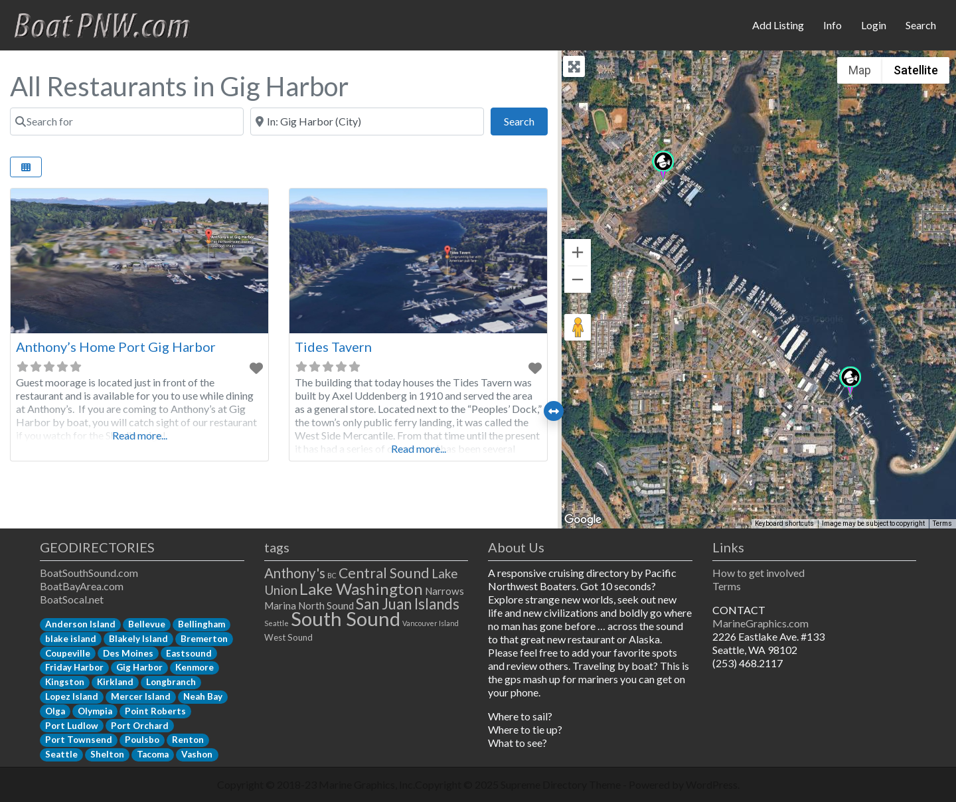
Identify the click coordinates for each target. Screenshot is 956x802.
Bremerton (204, 638)
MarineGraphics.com (760, 623)
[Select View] (26, 167)
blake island (70, 638)
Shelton (107, 754)
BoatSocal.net (72, 599)
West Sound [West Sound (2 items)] (288, 637)
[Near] (367, 121)
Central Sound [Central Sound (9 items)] (384, 573)
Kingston (64, 682)
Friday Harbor (74, 667)
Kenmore (194, 667)
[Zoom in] (577, 252)
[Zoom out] (577, 279)
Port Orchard (140, 725)
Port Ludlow (71, 725)
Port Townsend (78, 739)
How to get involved (758, 572)
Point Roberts (155, 711)
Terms (726, 586)
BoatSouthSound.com (89, 572)
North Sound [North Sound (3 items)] (326, 605)
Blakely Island (138, 638)
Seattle (61, 754)
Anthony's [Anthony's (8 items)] (294, 573)
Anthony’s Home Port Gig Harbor (116, 347)
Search (921, 25)
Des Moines (128, 653)
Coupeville (67, 653)
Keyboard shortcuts (784, 523)
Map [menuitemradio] (859, 70)
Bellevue (146, 624)
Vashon (196, 754)
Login (873, 25)
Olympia (95, 711)
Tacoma (153, 754)
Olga (55, 711)
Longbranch (171, 682)
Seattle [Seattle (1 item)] (276, 623)
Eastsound (189, 653)
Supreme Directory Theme (562, 784)
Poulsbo (142, 739)
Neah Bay (202, 696)
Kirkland (115, 682)
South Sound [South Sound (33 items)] (345, 618)
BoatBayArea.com (81, 586)
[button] (850, 382)
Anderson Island (80, 624)
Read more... (139, 435)
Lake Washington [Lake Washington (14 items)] (361, 588)
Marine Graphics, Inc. (367, 784)
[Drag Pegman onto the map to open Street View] (577, 327)
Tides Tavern (333, 347)
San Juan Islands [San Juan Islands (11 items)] (407, 604)
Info (832, 25)
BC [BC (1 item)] (332, 575)
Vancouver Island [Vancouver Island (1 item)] (430, 623)
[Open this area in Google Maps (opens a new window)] (583, 519)
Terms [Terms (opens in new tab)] (942, 523)
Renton (188, 739)
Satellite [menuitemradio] (916, 70)
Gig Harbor (139, 667)
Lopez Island (71, 696)
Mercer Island (141, 696)
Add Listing (778, 25)
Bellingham (201, 624)
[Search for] (127, 121)
